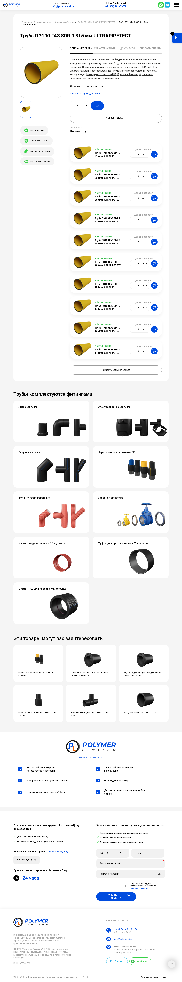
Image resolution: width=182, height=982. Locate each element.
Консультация (116, 117)
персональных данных (141, 888)
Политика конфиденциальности (155, 977)
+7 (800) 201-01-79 (115, 6)
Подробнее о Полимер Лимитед (91, 757)
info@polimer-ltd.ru (63, 6)
